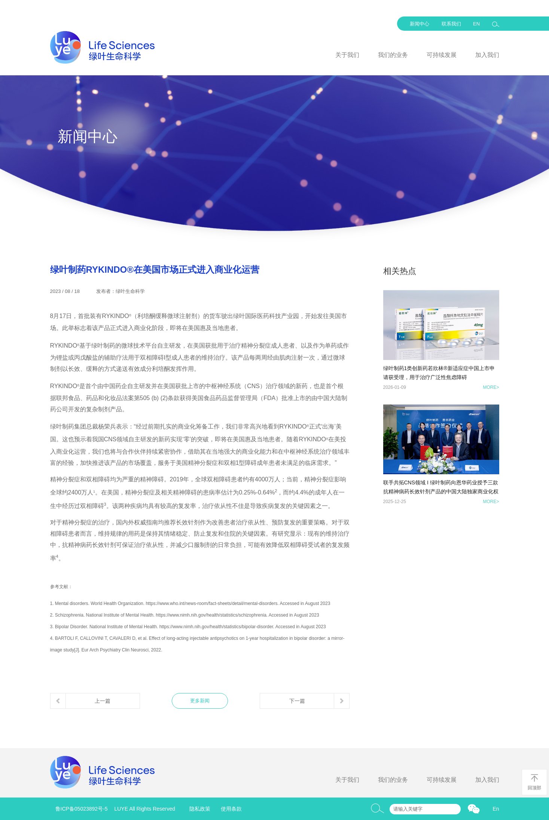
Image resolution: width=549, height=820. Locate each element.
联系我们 (451, 24)
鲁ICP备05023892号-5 (81, 809)
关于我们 (347, 55)
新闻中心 (419, 24)
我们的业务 (393, 55)
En (495, 809)
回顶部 (534, 782)
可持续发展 (442, 55)
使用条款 (231, 809)
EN (476, 24)
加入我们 (487, 55)
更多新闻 (200, 700)
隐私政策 (199, 809)
